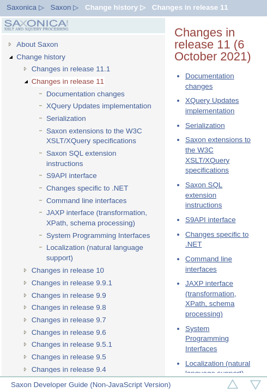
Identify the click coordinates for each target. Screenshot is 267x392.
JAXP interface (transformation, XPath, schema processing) (96, 218)
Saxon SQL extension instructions (81, 158)
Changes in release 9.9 (69, 295)
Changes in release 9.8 (69, 307)
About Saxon (37, 44)
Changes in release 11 (190, 7)
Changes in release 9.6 (69, 332)
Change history (40, 57)
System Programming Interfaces (98, 235)
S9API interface (71, 175)
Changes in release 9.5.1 (72, 344)
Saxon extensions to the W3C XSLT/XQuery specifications (94, 136)
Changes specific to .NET (87, 188)
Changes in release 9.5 (69, 357)
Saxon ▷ (65, 7)
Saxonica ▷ (25, 7)
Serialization (66, 118)
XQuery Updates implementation (98, 106)
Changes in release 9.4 (69, 369)
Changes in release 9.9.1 (72, 283)
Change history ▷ (115, 7)
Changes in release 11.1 (71, 69)
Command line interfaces (86, 201)
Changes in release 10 (68, 270)
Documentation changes (85, 94)
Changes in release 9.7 (69, 320)
